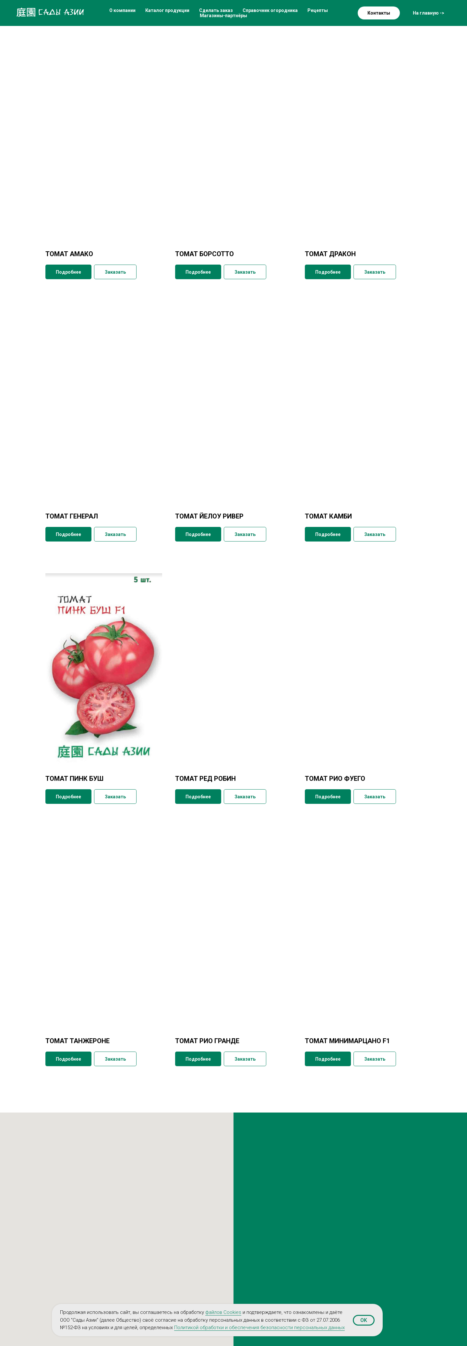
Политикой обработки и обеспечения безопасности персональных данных (259, 1327)
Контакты (378, 13)
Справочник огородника (270, 10)
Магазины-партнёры (223, 15)
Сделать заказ (216, 10)
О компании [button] (122, 10)
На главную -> (428, 13)
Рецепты (317, 10)
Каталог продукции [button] (167, 10)
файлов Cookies (223, 1312)
